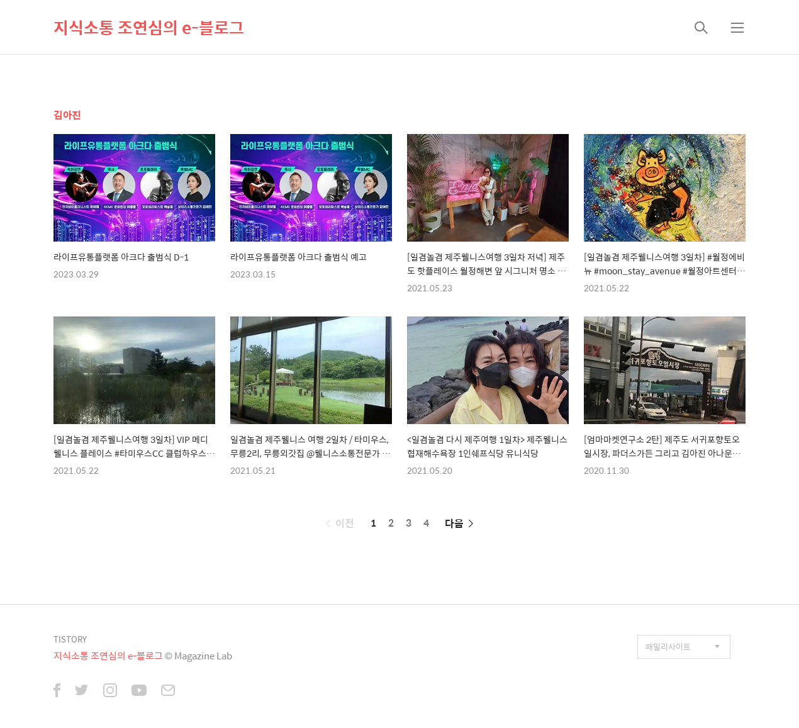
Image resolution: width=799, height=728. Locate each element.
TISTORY (70, 639)
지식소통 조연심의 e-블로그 (148, 27)
